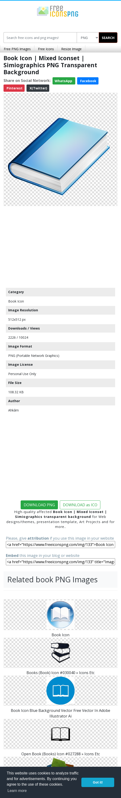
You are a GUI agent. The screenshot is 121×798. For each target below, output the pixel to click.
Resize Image (71, 49)
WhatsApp (64, 81)
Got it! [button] (98, 782)
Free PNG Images (17, 49)
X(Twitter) (38, 88)
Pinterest (14, 88)
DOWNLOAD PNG (39, 504)
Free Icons (46, 49)
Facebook (87, 81)
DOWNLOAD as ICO (80, 504)
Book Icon (16, 301)
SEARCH (108, 37)
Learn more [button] (17, 791)
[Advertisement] (60, 245)
